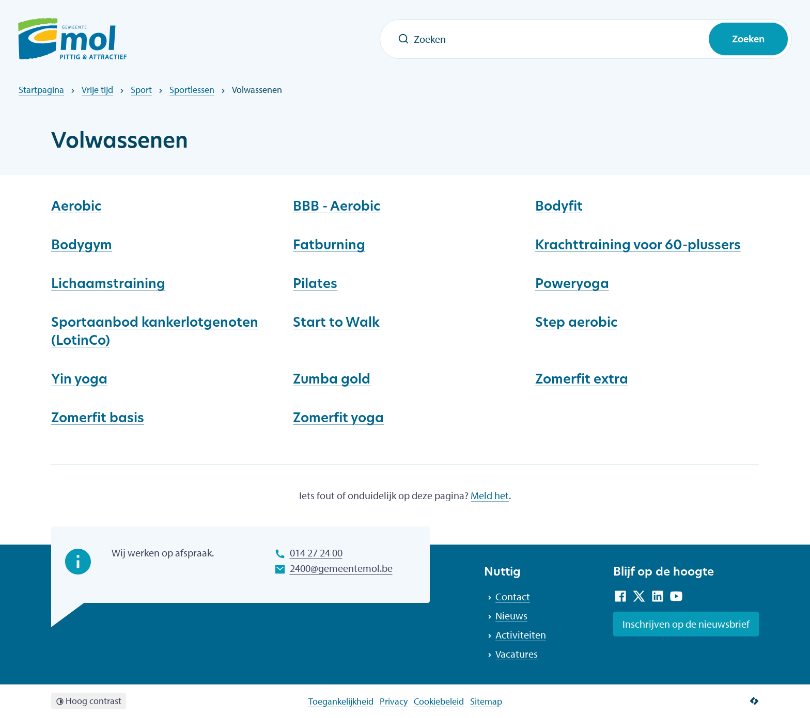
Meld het (490, 495)
